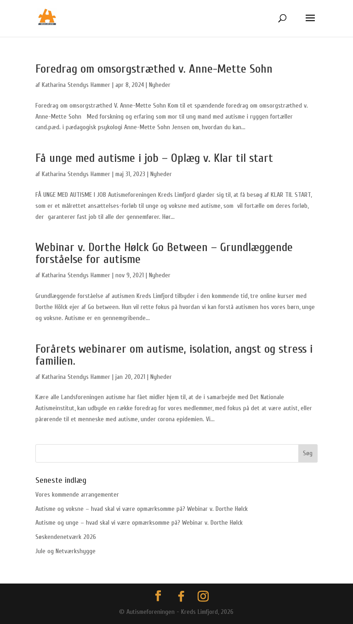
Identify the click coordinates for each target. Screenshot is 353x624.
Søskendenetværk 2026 (65, 537)
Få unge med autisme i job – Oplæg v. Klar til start (154, 158)
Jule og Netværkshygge (65, 551)
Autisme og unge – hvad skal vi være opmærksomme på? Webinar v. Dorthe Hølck (139, 523)
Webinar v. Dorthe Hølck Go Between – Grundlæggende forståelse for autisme (164, 253)
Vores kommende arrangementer (77, 494)
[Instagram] (203, 596)
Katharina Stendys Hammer (76, 85)
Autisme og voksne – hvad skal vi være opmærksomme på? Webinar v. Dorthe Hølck (141, 509)
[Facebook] (181, 596)
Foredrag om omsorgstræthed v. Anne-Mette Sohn (154, 69)
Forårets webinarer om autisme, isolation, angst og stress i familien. (174, 355)
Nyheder (160, 85)
